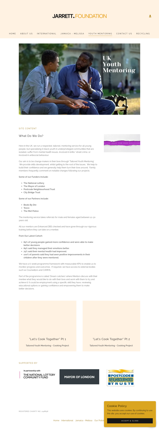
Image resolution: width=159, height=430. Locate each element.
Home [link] (12, 34)
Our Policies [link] (100, 420)
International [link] (46, 34)
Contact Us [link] (124, 34)
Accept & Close (130, 421)
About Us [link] (26, 34)
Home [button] (56, 420)
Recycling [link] (143, 34)
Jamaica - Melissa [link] (72, 34)
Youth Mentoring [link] (100, 34)
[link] (79, 16)
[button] (150, 16)
